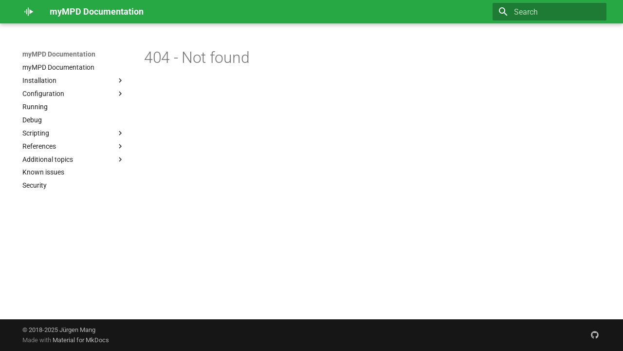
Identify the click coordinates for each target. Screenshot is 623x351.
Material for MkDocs (81, 340)
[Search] (549, 11)
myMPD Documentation (58, 54)
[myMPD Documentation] (28, 11)
